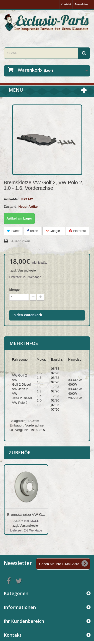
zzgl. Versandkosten (24, 270)
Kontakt (66, 4)
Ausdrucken (20, 241)
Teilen (32, 231)
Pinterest (77, 231)
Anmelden (81, 4)
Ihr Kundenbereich (24, 621)
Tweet (13, 231)
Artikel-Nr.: (12, 199)
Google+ (54, 231)
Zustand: (11, 206)
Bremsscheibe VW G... (26, 514)
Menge (14, 289)
